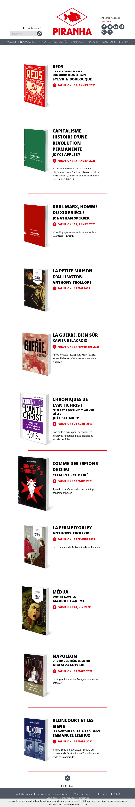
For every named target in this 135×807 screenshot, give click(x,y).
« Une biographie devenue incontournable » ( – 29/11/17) (74, 236)
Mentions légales (83, 793)
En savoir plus (71, 804)
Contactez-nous (23, 793)
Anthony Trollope (72, 282)
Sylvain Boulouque (72, 79)
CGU (117, 793)
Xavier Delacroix (70, 340)
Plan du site (103, 793)
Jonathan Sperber (71, 218)
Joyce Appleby (66, 154)
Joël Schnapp (66, 417)
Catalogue (77, 41)
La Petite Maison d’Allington (73, 274)
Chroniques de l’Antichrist (70, 402)
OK (85, 804)
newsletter (106, 21)
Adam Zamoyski (68, 665)
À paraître (44, 41)
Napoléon (65, 656)
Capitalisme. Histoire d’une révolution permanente (70, 140)
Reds (58, 67)
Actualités (60, 41)
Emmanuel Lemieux (71, 735)
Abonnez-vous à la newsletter (53, 793)
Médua (60, 592)
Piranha (123, 41)
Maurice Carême (69, 600)
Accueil (12, 41)
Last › (72, 786)
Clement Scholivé (70, 475)
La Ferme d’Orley (72, 528)
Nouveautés (27, 41)
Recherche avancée (32, 28)
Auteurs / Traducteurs (101, 41)
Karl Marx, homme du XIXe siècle (75, 209)
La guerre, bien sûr (75, 335)
